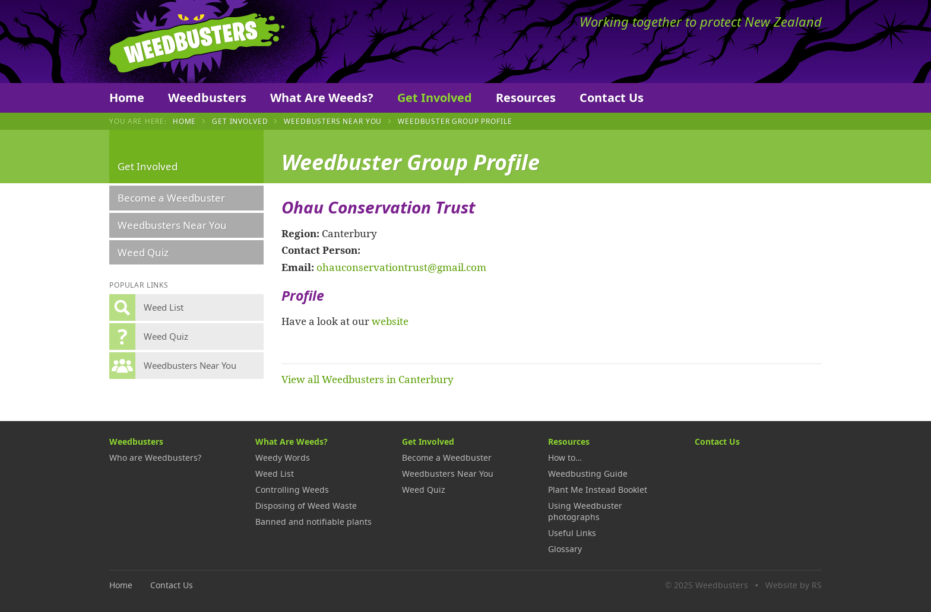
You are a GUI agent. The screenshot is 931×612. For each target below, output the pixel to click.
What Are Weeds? (321, 98)
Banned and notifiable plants (313, 521)
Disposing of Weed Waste (306, 505)
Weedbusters (196, 41)
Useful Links (572, 532)
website (390, 320)
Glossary (565, 548)
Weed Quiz (143, 252)
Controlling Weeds (292, 489)
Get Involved (434, 98)
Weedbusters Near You (333, 121)
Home (126, 98)
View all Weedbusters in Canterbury (367, 378)
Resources (526, 98)
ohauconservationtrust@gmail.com (401, 266)
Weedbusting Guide (588, 473)
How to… (565, 457)
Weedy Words (282, 457)
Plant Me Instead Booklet (597, 489)
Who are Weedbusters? (155, 457)
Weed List (274, 473)
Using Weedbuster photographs (585, 511)
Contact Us (612, 98)
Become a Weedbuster (171, 198)
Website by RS (793, 585)
